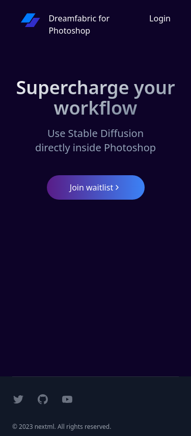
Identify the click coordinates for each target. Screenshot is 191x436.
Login (160, 18)
